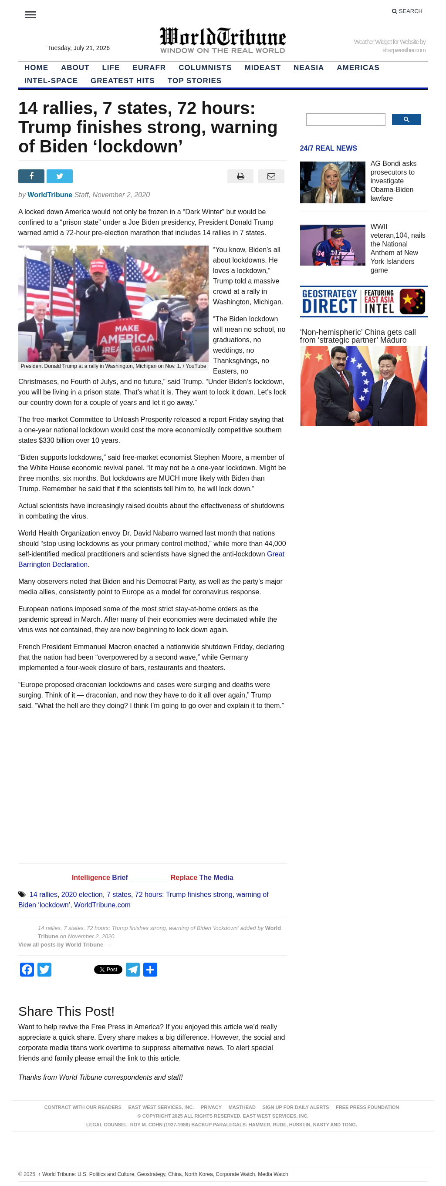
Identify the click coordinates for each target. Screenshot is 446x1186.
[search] (345, 120)
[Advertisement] (364, 509)
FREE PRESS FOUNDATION (367, 1107)
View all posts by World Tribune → (64, 944)
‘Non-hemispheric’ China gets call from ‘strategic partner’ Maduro (358, 336)
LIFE (111, 68)
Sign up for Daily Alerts (296, 1107)
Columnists (205, 68)
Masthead (242, 1107)
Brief (121, 877)
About (75, 68)
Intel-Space (51, 81)
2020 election (82, 894)
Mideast (263, 68)
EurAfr (149, 68)
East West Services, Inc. (161, 1107)
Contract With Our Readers (83, 1107)
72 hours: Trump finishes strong (184, 894)
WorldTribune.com (102, 905)
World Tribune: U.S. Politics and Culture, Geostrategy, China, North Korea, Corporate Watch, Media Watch (163, 1174)
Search (407, 11)
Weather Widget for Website (386, 41)
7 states (119, 894)
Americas (358, 68)
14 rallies (43, 894)
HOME (36, 68)
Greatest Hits (123, 81)
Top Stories (195, 81)
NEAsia (309, 68)
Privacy (211, 1107)
